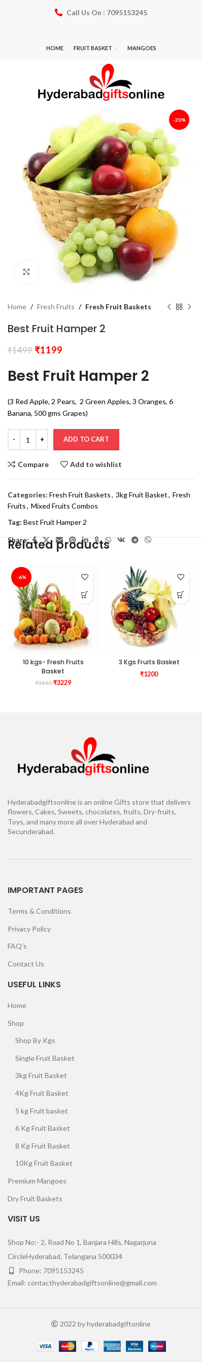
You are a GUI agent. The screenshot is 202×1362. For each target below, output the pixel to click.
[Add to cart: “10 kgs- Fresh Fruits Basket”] (84, 595)
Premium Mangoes (37, 1180)
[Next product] (189, 307)
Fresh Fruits (56, 306)
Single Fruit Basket (45, 1058)
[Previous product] (169, 307)
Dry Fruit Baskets (35, 1198)
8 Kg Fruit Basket (42, 1145)
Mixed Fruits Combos (64, 505)
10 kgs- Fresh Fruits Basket (53, 666)
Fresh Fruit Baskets (118, 306)
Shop (16, 1023)
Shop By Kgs (35, 1040)
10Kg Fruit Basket (44, 1163)
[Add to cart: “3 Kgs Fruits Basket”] (180, 595)
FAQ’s (17, 946)
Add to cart (86, 440)
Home (17, 306)
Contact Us (26, 963)
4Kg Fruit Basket (42, 1093)
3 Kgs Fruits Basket (149, 662)
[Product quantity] (28, 439)
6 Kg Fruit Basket (42, 1128)
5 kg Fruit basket (41, 1110)
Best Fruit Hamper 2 (55, 522)
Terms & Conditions (39, 911)
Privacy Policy (29, 928)
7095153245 (63, 1270)
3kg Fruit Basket (141, 494)
